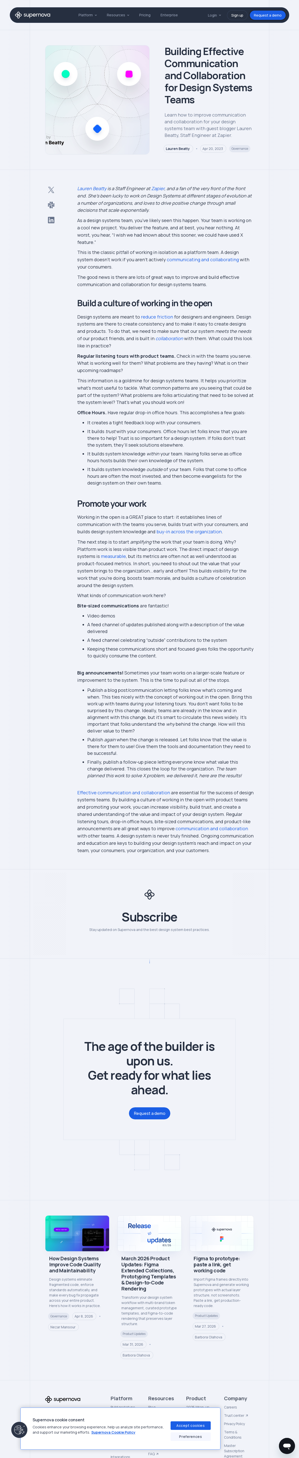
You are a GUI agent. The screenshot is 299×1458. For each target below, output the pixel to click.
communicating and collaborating (203, 259)
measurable (113, 556)
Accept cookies (190, 1425)
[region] (120, 1428)
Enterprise (169, 15)
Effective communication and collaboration (123, 793)
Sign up (237, 15)
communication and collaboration (212, 828)
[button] (87, 15)
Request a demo (268, 15)
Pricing (145, 15)
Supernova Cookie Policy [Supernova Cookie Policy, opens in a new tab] (113, 1432)
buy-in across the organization (189, 532)
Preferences (190, 1436)
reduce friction (157, 317)
